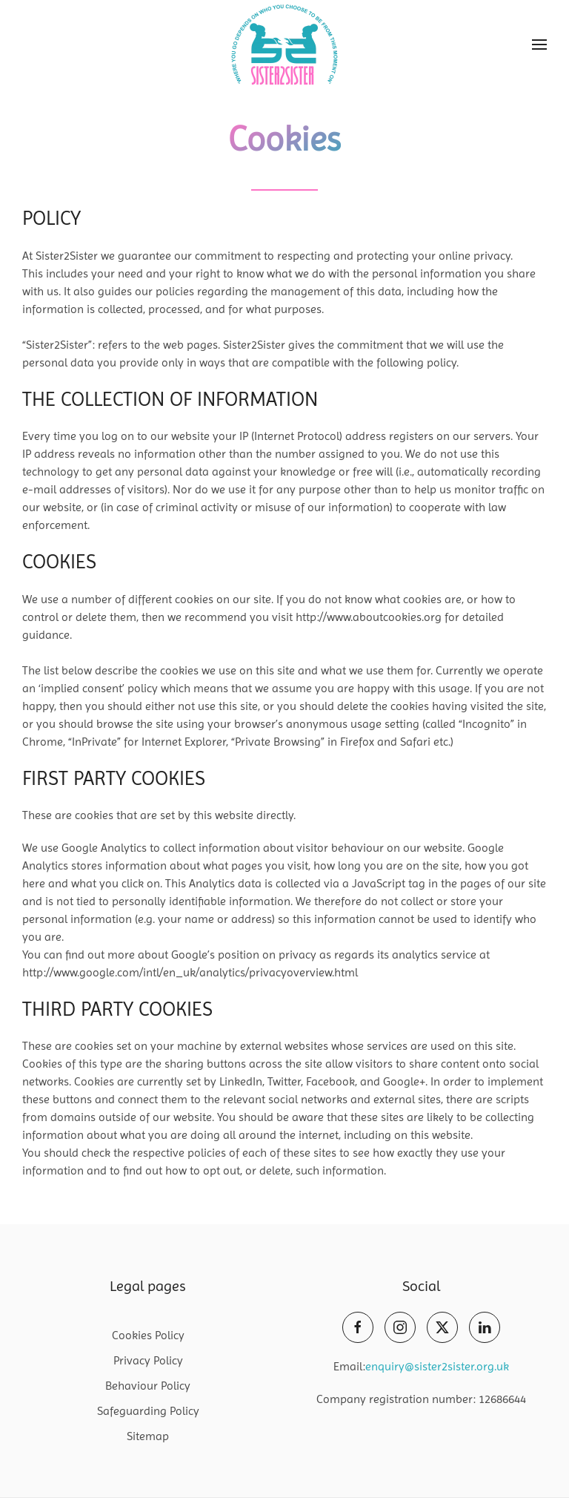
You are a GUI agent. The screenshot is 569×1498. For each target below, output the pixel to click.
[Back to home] (284, 44)
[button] (539, 44)
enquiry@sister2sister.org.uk (437, 1366)
